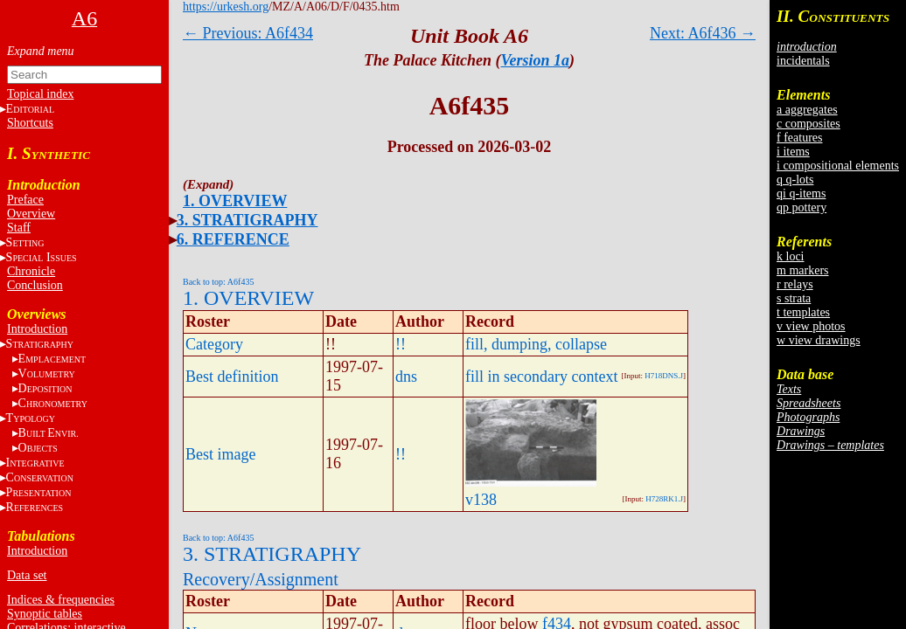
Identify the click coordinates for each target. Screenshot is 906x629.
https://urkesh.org (225, 6)
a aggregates (807, 109)
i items (793, 151)
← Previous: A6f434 (248, 33)
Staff (19, 227)
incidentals (803, 60)
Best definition (232, 376)
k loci (791, 256)
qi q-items (801, 193)
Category (214, 344)
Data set (26, 575)
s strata (794, 298)
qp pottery (801, 207)
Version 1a (534, 60)
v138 (481, 499)
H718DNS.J (664, 375)
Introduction (37, 328)
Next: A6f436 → (703, 33)
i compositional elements (838, 165)
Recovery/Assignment (260, 579)
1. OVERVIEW (235, 201)
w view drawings (819, 340)
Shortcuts (30, 122)
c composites (808, 123)
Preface (25, 199)
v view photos (811, 326)
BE (48, 432)
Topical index (40, 93)
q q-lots (795, 179)
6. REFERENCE (233, 239)
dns (406, 376)
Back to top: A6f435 (218, 282)
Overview (31, 213)
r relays (795, 284)
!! (400, 344)
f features (799, 137)
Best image (220, 454)
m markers (802, 270)
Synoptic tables (44, 613)
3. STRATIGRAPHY (247, 220)
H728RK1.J (664, 498)
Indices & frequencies (61, 599)
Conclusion (35, 285)
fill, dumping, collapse (536, 344)
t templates (803, 312)
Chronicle (31, 271)
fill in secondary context (541, 376)
